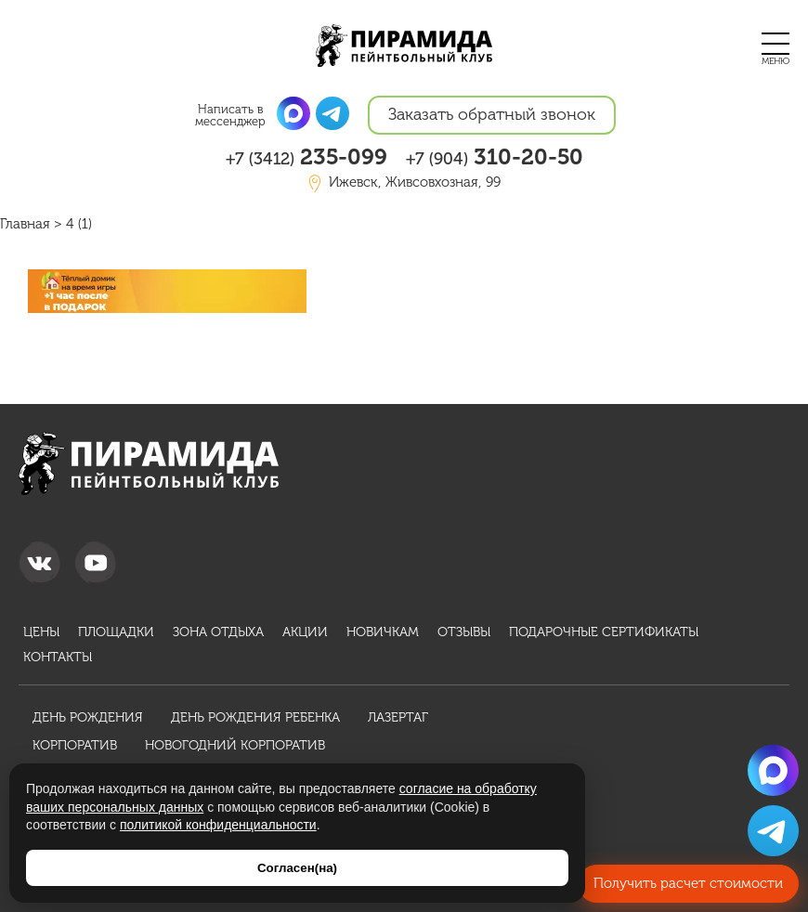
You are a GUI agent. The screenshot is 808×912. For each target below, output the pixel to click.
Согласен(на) (297, 868)
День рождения (88, 717)
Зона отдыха (218, 632)
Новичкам (382, 632)
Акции (305, 632)
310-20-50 (494, 156)
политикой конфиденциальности (218, 824)
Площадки (116, 632)
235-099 (306, 156)
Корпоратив (75, 745)
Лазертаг (398, 717)
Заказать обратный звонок (491, 114)
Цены (41, 632)
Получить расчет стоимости (688, 883)
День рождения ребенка (255, 717)
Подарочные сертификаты (603, 632)
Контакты (57, 657)
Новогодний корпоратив (235, 745)
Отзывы (463, 632)
